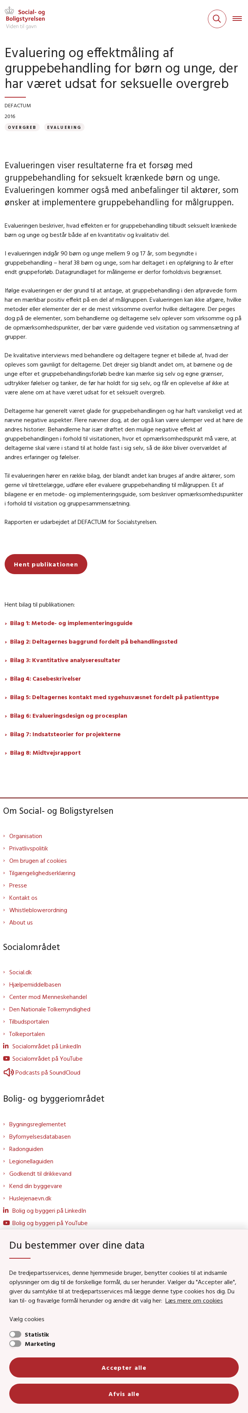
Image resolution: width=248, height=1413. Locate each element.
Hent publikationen (46, 564)
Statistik (37, 1334)
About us (21, 922)
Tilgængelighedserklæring (42, 873)
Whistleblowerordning (38, 910)
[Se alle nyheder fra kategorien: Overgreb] (22, 127)
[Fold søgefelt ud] (217, 19)
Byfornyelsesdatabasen (40, 1136)
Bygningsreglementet (37, 1124)
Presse (18, 885)
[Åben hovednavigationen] (240, 19)
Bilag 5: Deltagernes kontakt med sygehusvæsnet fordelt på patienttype (114, 697)
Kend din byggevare (35, 1186)
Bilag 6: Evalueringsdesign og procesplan (68, 715)
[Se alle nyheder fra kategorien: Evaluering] (64, 127)
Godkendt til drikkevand (40, 1173)
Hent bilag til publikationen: (40, 604)
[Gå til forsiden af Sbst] (22, 19)
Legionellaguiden (31, 1161)
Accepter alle (124, 1367)
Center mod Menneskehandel (48, 997)
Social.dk (20, 972)
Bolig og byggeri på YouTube (50, 1223)
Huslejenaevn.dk (30, 1198)
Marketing (40, 1343)
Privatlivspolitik (28, 848)
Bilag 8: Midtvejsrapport (45, 752)
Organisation (25, 836)
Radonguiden (26, 1149)
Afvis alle (124, 1394)
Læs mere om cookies (194, 1300)
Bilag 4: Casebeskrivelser (45, 678)
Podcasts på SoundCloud (41, 1072)
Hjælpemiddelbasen (35, 984)
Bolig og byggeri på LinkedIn (49, 1210)
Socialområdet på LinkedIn (46, 1046)
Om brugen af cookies (38, 860)
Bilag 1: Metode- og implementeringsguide (71, 623)
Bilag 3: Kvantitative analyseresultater (65, 660)
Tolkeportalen (27, 1034)
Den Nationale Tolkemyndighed (49, 1009)
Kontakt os (23, 897)
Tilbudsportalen (29, 1021)
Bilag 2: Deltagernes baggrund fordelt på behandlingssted (93, 641)
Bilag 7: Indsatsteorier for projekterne (65, 734)
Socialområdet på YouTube (47, 1058)
